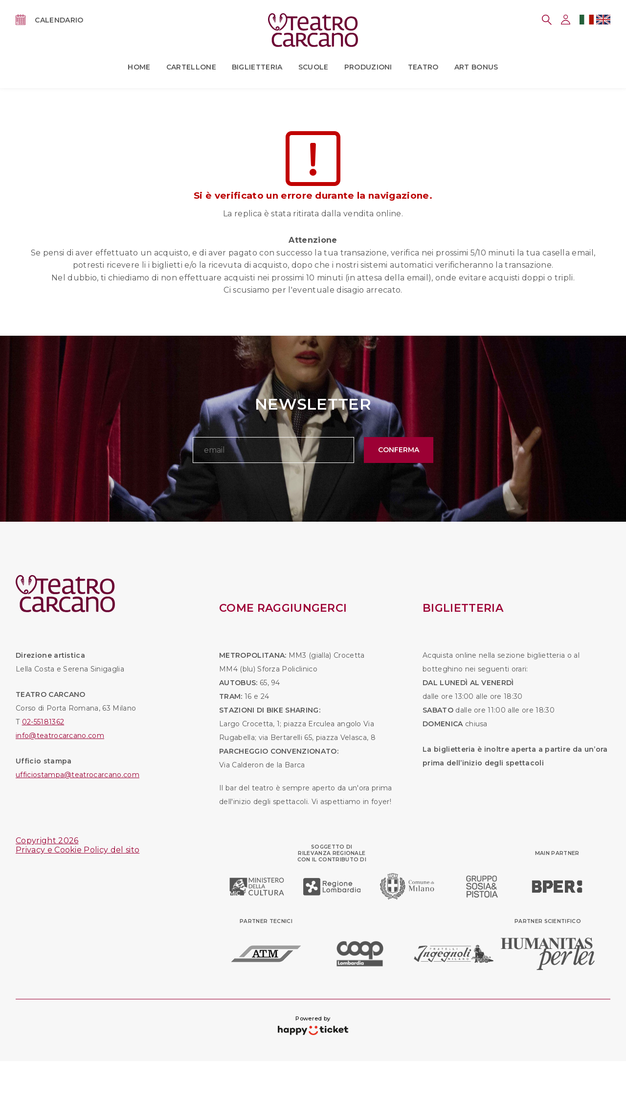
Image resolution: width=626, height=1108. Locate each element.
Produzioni (368, 67)
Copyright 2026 (47, 840)
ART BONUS (476, 67)
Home (139, 67)
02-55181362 (43, 721)
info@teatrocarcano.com (60, 735)
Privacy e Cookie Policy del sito (77, 849)
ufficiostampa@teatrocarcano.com (77, 774)
